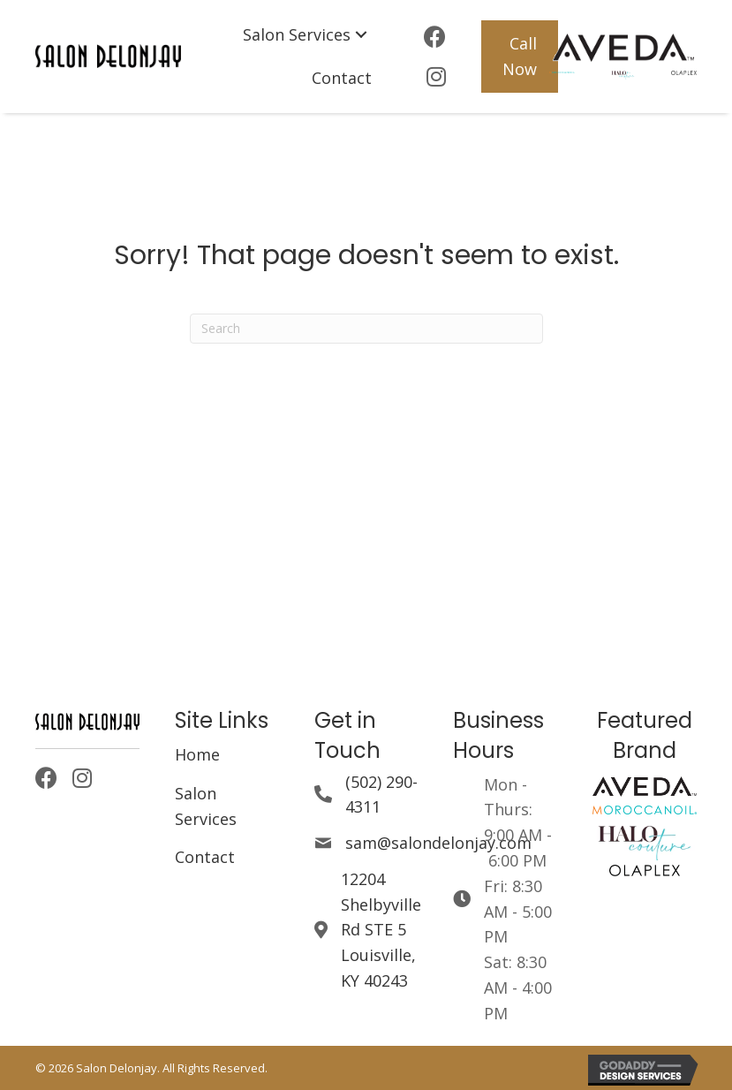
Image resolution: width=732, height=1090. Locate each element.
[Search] (366, 329)
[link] (307, 35)
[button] (519, 56)
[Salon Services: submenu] (361, 35)
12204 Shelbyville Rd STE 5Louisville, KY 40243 (381, 929)
